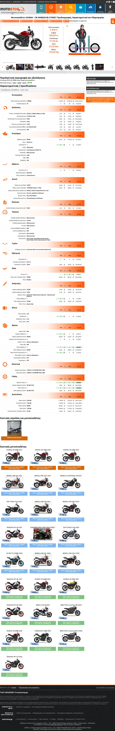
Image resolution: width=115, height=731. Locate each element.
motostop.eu (32, 719)
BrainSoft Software (56, 724)
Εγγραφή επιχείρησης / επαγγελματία (69, 713)
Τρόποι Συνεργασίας (23, 713)
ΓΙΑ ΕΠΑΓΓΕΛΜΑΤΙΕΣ (29, 2)
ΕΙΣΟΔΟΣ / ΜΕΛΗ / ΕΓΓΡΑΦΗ (47, 2)
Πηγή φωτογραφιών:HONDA (9, 62)
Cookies (53, 719)
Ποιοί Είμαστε (21, 719)
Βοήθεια (61, 719)
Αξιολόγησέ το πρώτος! (78, 21)
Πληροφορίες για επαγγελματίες (43, 713)
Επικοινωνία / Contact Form (75, 719)
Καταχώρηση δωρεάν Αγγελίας (43, 707)
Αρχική (13, 687)
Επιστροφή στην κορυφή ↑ (105, 687)
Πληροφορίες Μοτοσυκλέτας (29, 687)
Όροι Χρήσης (43, 719)
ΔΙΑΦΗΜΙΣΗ (17, 2)
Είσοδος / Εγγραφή (23, 707)
